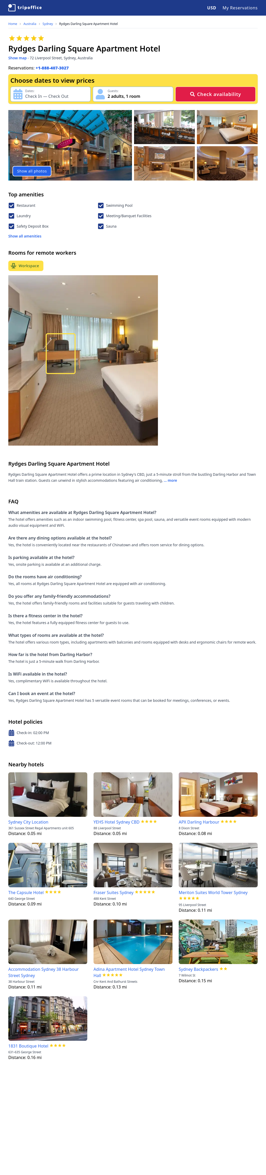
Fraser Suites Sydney (114, 892)
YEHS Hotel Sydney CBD (116, 822)
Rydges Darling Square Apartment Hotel (88, 24)
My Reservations (240, 8)
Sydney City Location (28, 822)
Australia (29, 24)
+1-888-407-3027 (52, 68)
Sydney (48, 24)
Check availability (215, 94)
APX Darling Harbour (199, 822)
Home (12, 24)
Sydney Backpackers (198, 969)
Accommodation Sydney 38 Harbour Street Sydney (43, 972)
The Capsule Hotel (26, 892)
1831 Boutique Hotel (28, 1046)
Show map (17, 57)
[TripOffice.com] (25, 7)
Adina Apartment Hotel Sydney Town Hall (129, 972)
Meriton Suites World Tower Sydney (213, 892)
